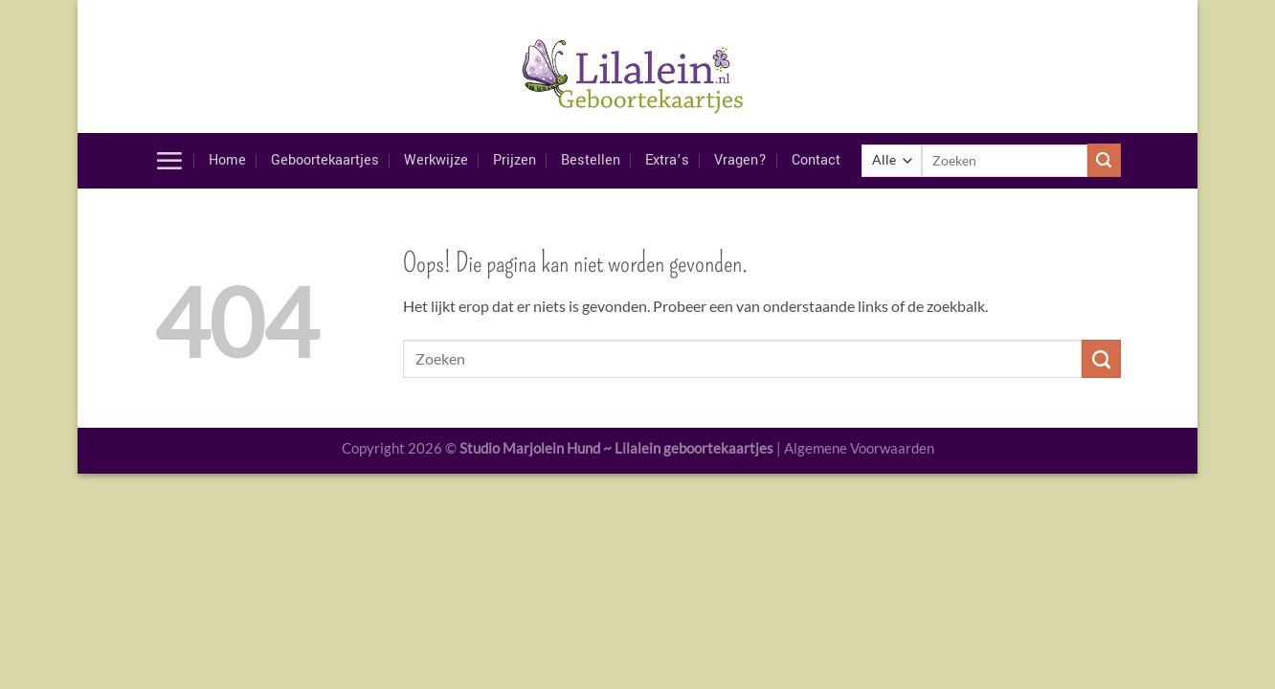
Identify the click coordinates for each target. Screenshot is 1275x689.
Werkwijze (436, 160)
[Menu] (169, 161)
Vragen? (740, 160)
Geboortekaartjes (325, 160)
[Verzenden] (1104, 160)
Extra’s (667, 160)
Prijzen (514, 160)
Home (227, 160)
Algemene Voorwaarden (859, 447)
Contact (816, 160)
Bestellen (590, 160)
